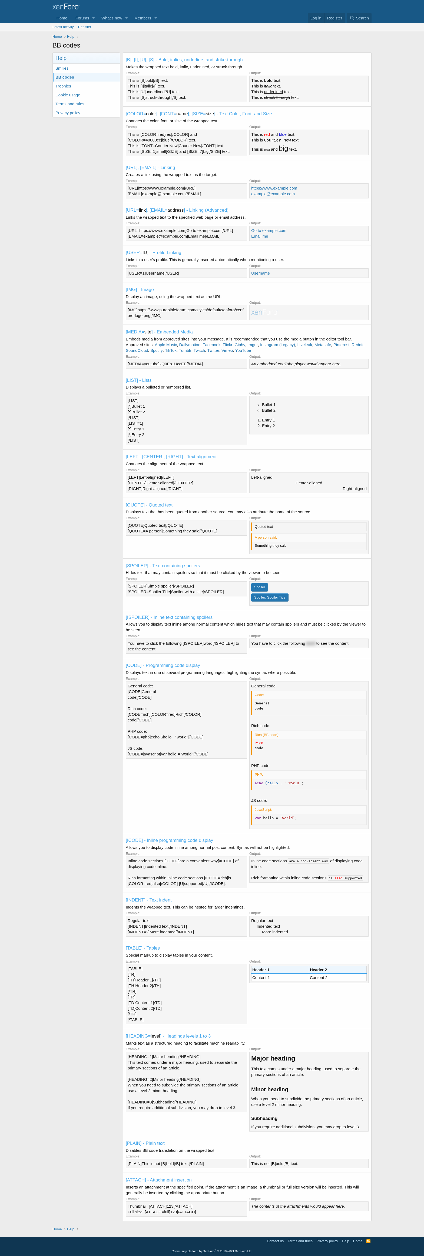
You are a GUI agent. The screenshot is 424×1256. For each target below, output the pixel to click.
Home (62, 18)
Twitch (199, 350)
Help (345, 1241)
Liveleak (304, 344)
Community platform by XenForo (212, 1251)
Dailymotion (189, 344)
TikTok (171, 350)
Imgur (252, 344)
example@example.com (273, 193)
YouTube (243, 350)
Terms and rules (69, 104)
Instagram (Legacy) (277, 344)
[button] (93, 18)
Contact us (275, 1241)
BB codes (64, 77)
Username (260, 273)
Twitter (213, 350)
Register (84, 27)
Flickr (228, 344)
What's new (111, 18)
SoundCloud (137, 350)
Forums (82, 18)
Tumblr (185, 350)
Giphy (240, 344)
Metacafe (322, 344)
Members (142, 18)
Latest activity (63, 27)
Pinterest (341, 344)
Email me (259, 236)
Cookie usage (67, 95)
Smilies (61, 68)
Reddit (357, 344)
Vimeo (227, 350)
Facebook (211, 344)
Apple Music (166, 344)
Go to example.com (268, 230)
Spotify (156, 350)
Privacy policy (67, 112)
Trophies (63, 86)
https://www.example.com (274, 188)
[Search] (359, 18)
